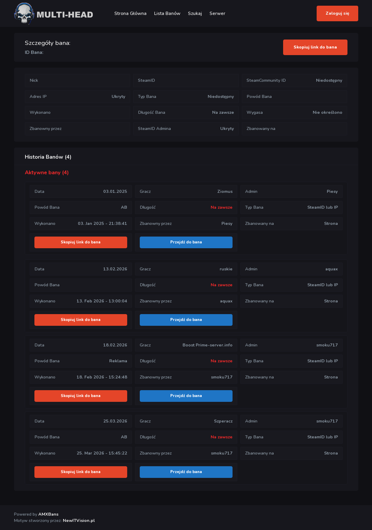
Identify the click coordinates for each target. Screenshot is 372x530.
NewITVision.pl (79, 520)
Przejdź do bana (186, 242)
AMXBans (48, 514)
